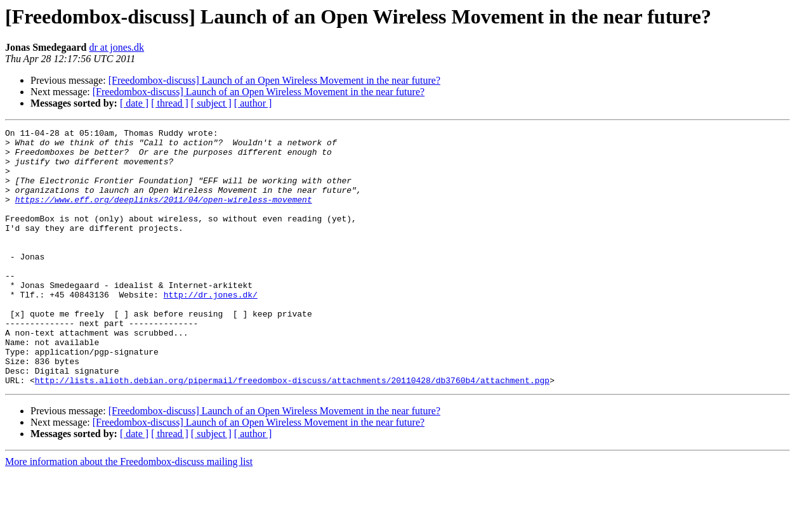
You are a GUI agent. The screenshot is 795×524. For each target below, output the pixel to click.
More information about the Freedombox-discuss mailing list (129, 513)
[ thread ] (169, 103)
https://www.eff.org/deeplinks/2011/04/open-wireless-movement (163, 214)
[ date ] (134, 103)
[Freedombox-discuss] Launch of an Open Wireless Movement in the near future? (274, 80)
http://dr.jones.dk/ (211, 328)
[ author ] (253, 103)
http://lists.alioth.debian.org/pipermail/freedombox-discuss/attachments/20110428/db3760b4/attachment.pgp (292, 431)
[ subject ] (211, 103)
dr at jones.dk (116, 47)
